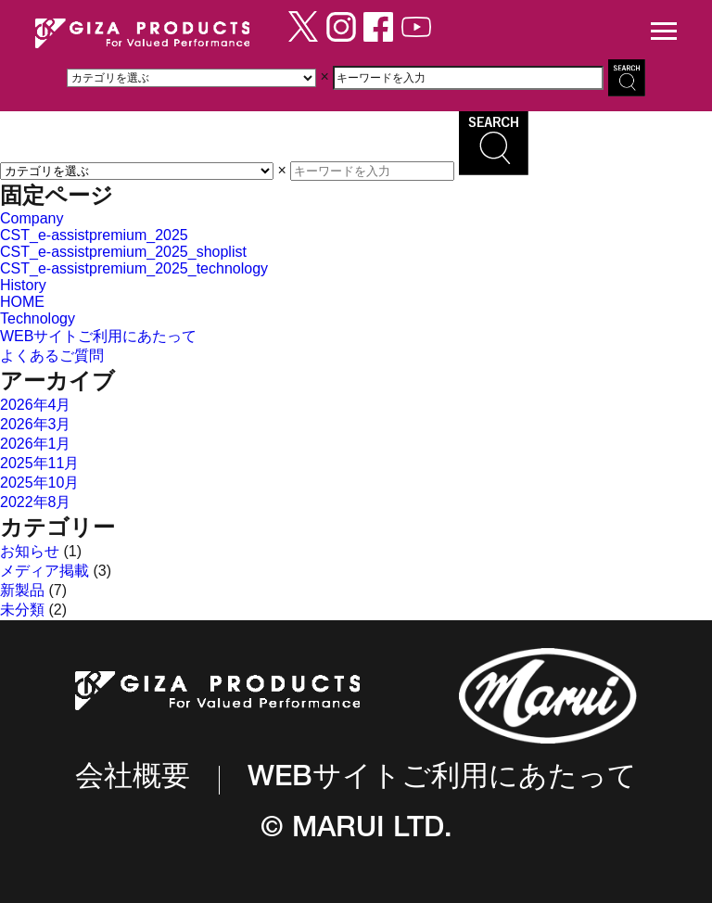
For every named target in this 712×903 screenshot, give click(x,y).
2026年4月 (35, 405)
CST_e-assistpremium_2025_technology (134, 268)
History (23, 285)
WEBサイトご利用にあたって (98, 336)
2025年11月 (39, 463)
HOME (22, 302)
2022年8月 (35, 502)
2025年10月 (39, 482)
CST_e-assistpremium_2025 (94, 235)
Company (31, 218)
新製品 (22, 590)
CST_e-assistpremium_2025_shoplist (123, 252)
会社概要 (132, 779)
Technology (37, 318)
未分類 (22, 609)
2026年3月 (35, 424)
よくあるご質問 (52, 355)
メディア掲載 (44, 571)
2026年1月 (35, 444)
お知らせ (29, 551)
